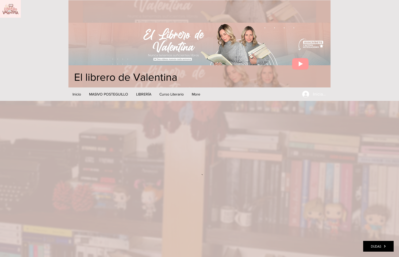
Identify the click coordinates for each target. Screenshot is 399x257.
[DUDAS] (378, 246)
